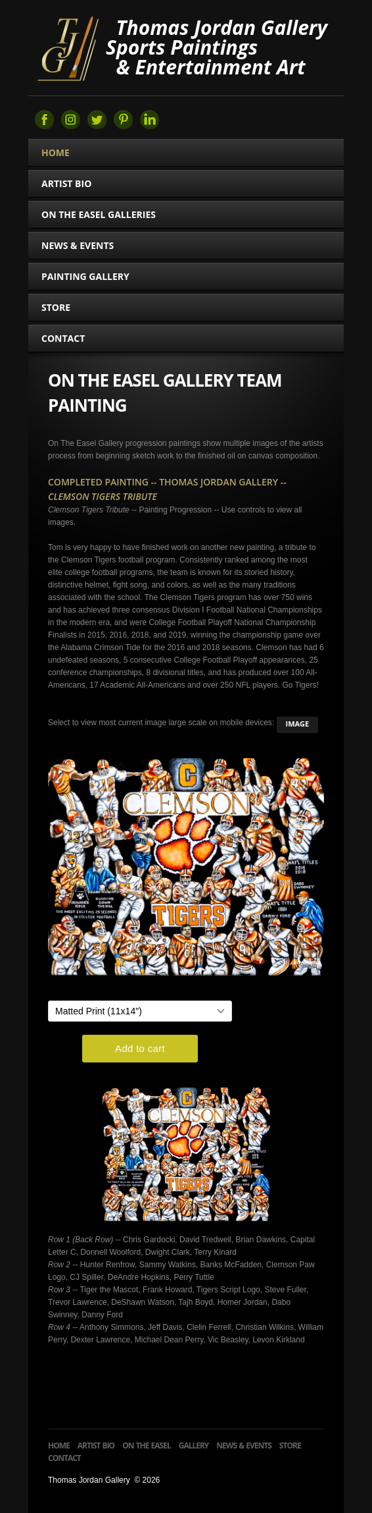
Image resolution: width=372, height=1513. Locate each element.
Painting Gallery (91, 276)
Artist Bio (66, 183)
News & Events (77, 245)
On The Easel (146, 1445)
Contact (63, 338)
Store (55, 307)
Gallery (194, 1445)
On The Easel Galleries (104, 214)
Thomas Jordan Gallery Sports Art (67, 47)
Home (55, 152)
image (298, 724)
